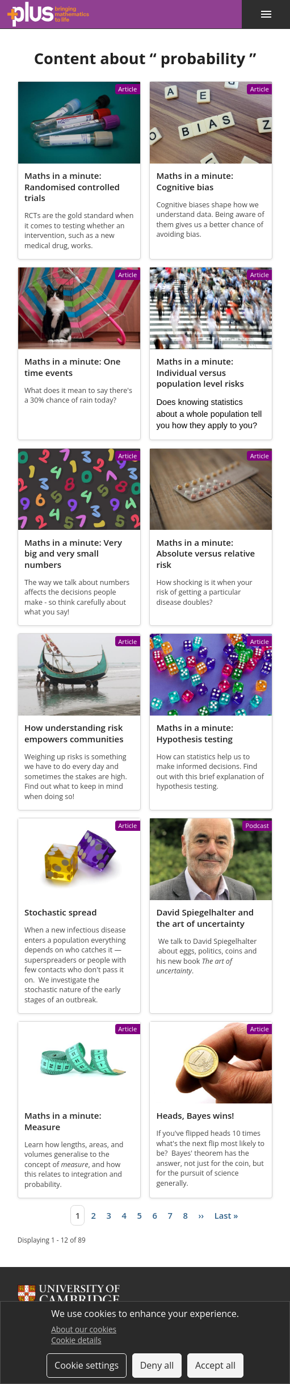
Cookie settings (86, 1365)
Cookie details (76, 1340)
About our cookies (83, 1329)
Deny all (157, 1365)
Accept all (215, 1365)
